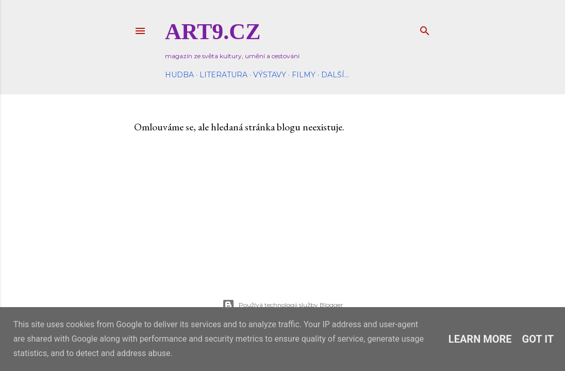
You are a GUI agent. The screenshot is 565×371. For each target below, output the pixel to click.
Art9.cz (212, 31)
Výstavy (269, 74)
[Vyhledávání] (425, 29)
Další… (335, 74)
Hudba (179, 74)
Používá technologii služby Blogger (282, 305)
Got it (538, 339)
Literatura (223, 74)
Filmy (303, 74)
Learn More (480, 339)
